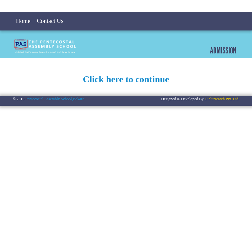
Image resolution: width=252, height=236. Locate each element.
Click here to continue (126, 79)
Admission (223, 50)
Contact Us (50, 21)
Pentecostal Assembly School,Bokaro (55, 99)
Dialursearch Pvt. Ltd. (222, 99)
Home (23, 21)
